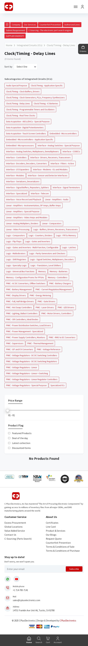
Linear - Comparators (51, 223)
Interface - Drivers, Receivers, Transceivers (50, 157)
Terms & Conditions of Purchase (63, 550)
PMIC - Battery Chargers (60, 283)
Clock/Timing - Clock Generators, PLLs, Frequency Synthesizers (35, 97)
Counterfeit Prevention (50, 24)
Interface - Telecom (40, 193)
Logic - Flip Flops (13, 241)
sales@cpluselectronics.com (26, 600)
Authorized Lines (72, 24)
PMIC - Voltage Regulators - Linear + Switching (27, 373)
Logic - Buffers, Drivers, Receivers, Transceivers (55, 229)
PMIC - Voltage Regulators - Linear (21, 367)
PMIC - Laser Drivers (45, 307)
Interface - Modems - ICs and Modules (50, 169)
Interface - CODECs (71, 151)
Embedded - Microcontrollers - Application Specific (29, 139)
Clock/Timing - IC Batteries (46, 103)
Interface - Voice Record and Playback (23, 199)
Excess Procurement (15, 522)
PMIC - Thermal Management (40, 343)
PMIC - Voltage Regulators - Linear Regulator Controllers (31, 379)
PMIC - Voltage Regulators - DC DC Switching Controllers (31, 355)
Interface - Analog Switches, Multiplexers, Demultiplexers (32, 151)
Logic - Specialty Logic (16, 265)
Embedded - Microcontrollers (63, 133)
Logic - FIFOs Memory (66, 235)
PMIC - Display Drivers (16, 295)
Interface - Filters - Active (62, 163)
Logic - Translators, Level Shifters (46, 265)
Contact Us (10, 534)
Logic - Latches (69, 247)
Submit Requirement (15, 30)
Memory (42, 271)
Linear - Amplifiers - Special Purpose (22, 211)
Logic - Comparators (15, 235)
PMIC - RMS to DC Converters (62, 337)
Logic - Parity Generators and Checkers (47, 253)
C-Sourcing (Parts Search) (17, 538)
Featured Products (21, 433)
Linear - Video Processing (17, 229)
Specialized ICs (57, 385)
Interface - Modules (15, 175)
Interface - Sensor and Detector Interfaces (47, 175)
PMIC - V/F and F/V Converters (19, 349)
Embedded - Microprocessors (20, 145)
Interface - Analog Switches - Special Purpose (59, 145)
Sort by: (8, 66)
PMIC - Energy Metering (40, 295)
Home (9, 45)
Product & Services (55, 530)
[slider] (7, 410)
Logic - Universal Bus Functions (20, 271)
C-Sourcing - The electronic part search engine (50, 30)
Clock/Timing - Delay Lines (61, 45)
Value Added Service (14, 530)
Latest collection (21, 443)
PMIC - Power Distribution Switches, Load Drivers (28, 325)
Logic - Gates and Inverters (37, 241)
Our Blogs (51, 534)
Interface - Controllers (16, 157)
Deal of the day (20, 438)
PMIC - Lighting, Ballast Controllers (22, 313)
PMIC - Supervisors (14, 343)
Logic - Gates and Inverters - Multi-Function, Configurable (32, 247)
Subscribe (74, 569)
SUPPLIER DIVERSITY (15, 36)
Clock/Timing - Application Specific (47, 85)
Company (16, 24)
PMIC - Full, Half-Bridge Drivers (20, 301)
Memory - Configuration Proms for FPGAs (25, 277)
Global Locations (13, 526)
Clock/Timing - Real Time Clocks (20, 115)
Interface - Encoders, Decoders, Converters (26, 163)
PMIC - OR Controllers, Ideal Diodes (22, 319)
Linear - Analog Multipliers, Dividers (22, 223)
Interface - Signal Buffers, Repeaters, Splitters (27, 187)
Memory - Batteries (58, 271)
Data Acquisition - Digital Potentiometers (25, 127)
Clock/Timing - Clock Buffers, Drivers (23, 91)
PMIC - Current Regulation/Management (54, 289)
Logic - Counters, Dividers (40, 235)
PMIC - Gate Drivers (46, 301)
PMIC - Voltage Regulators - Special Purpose (26, 385)
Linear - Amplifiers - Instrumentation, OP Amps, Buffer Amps (33, 205)
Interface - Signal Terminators (66, 187)
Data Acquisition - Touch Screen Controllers (26, 133)
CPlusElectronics (68, 620)
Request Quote (54, 538)
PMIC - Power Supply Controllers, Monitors (25, 337)
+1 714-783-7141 (20, 590)
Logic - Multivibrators (15, 253)
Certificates (52, 522)
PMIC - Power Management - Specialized (24, 331)
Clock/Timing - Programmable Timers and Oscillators (30, 109)
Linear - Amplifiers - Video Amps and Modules (26, 217)
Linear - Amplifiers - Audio (56, 199)
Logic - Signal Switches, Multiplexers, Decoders (52, 259)
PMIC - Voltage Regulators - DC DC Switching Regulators (31, 361)
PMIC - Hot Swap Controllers (19, 307)
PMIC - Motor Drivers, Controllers (56, 313)
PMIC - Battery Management (19, 289)
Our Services (30, 24)
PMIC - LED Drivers (66, 307)
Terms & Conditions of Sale (60, 546)
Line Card (51, 526)
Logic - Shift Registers (16, 259)
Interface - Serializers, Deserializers (22, 181)
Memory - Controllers (57, 277)
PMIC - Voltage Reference (48, 349)
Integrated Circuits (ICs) (29, 45)
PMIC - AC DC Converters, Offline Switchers (25, 283)
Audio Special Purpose (16, 85)
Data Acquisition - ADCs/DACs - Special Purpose (28, 121)
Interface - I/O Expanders (17, 169)
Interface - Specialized (16, 193)
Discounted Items (21, 447)
